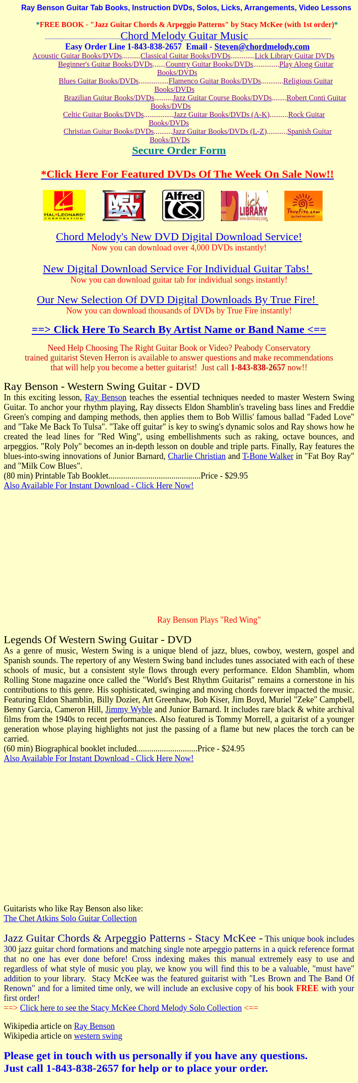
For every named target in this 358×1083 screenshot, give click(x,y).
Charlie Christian (197, 456)
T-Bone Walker (268, 456)
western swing (98, 1036)
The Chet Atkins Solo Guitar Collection (70, 918)
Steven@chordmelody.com (262, 46)
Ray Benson (105, 397)
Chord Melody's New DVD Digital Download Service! (179, 236)
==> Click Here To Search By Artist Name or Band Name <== (179, 329)
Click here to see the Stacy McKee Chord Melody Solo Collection (131, 1008)
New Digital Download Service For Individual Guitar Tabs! (177, 269)
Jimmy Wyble (128, 709)
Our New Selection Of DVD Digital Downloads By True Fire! (177, 299)
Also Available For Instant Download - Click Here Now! (99, 485)
